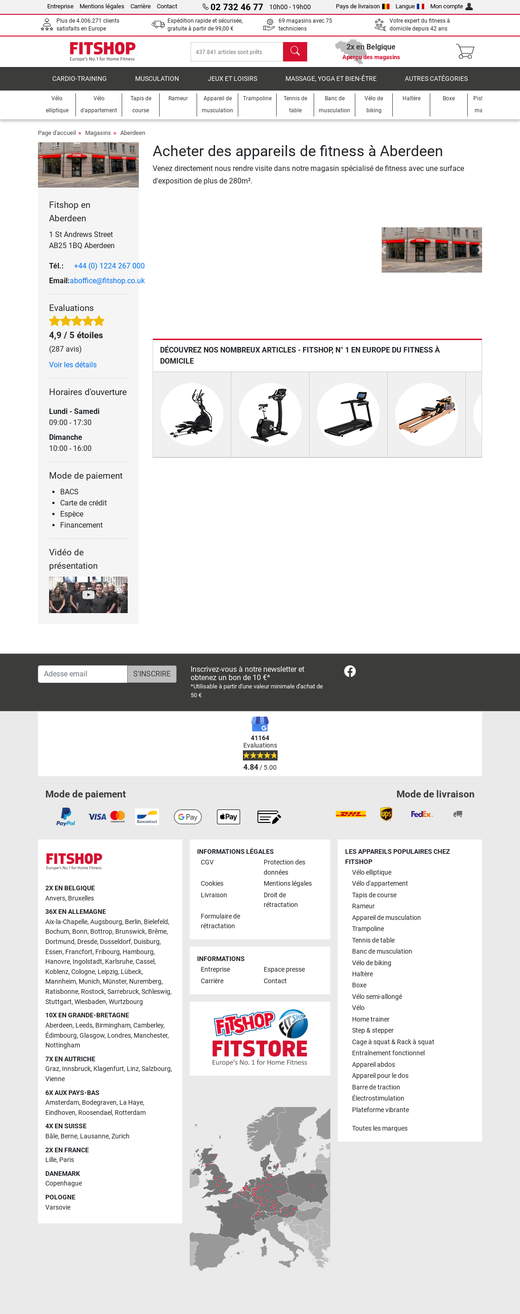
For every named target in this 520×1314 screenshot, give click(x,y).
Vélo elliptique (371, 872)
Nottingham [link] (62, 1045)
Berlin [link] (133, 922)
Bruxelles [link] (81, 898)
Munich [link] (89, 982)
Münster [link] (114, 982)
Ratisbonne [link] (61, 992)
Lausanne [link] (94, 1136)
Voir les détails (73, 371)
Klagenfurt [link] (108, 1069)
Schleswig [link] (156, 992)
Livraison (214, 895)
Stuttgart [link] (58, 1002)
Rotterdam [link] (130, 1113)
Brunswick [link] (130, 932)
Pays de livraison (363, 6)
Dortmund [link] (59, 942)
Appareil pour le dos (380, 1076)
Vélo (358, 1008)
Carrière (140, 6)
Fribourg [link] (107, 952)
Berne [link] (69, 1136)
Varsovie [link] (57, 1207)
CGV (207, 862)
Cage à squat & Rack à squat (393, 1042)
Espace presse (284, 969)
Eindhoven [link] (60, 1113)
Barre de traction (376, 1087)
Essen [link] (53, 952)
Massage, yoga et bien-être (331, 85)
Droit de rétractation (281, 900)
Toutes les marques (380, 1128)
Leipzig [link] (108, 972)
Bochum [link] (57, 932)
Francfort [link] (79, 952)
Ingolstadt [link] (87, 962)
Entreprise (60, 6)
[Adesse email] (83, 674)
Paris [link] (66, 1160)
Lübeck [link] (131, 972)
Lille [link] (50, 1160)
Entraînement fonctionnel (388, 1053)
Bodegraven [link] (99, 1103)
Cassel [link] (145, 962)
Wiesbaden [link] (90, 1002)
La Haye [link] (131, 1103)
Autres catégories (436, 85)
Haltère (362, 974)
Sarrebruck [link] (123, 992)
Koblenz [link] (56, 972)
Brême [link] (157, 932)
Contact (167, 6)
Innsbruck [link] (76, 1069)
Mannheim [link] (60, 982)
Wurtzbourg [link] (126, 1002)
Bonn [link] (79, 932)
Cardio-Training (79, 85)
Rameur (363, 906)
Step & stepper (373, 1030)
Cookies (212, 884)
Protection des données (284, 867)
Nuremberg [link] (145, 982)
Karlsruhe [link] (119, 962)
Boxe (359, 985)
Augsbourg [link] (106, 922)
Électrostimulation (378, 1098)
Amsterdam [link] (62, 1103)
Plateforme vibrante (380, 1110)
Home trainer (371, 1019)
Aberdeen (132, 139)
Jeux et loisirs (232, 85)
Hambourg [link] (138, 952)
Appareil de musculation (386, 918)
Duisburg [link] (147, 942)
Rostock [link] (93, 992)
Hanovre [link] (57, 962)
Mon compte (451, 6)
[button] (383, 256)
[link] (350, 673)
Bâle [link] (51, 1136)
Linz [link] (133, 1069)
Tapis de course (374, 895)
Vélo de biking (371, 963)
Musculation (157, 85)
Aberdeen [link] (59, 1025)
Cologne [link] (83, 972)
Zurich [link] (120, 1136)
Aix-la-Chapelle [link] (66, 922)
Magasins (98, 139)
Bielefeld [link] (156, 922)
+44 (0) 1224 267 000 (109, 272)
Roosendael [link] (95, 1113)
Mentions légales (102, 6)
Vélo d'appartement (380, 884)
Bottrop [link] (101, 932)
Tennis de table (373, 940)
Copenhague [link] (63, 1183)
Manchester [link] (150, 1036)
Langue (410, 6)
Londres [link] (119, 1036)
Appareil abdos (373, 1065)
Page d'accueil (57, 139)
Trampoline (368, 929)
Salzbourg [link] (156, 1069)
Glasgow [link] (92, 1036)
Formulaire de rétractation (220, 921)
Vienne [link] (55, 1079)
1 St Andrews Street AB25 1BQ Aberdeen (82, 246)
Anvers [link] (55, 898)
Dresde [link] (87, 942)
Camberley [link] (148, 1025)
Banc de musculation (382, 951)
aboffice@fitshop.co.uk (107, 287)
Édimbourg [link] (61, 1036)
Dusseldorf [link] (115, 942)
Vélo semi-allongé (377, 997)
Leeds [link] (84, 1025)
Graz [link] (52, 1069)
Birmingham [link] (112, 1025)
